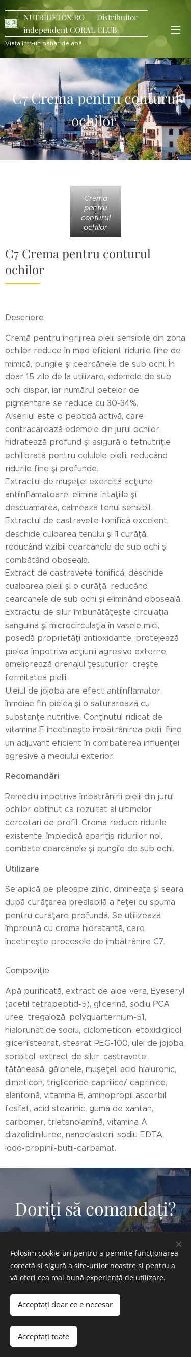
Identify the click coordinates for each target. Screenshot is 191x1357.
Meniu (175, 29)
